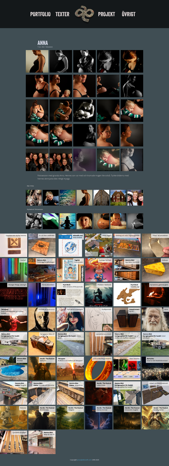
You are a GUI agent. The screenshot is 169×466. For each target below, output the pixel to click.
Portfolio (40, 14)
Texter (62, 14)
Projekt (106, 14)
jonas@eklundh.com (84, 460)
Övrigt (128, 14)
